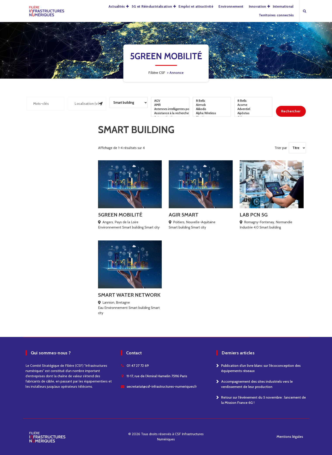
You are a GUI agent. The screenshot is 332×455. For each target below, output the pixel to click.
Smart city (152, 227)
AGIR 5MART (183, 214)
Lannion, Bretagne (116, 302)
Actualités (116, 6)
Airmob (212, 105)
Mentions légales (290, 437)
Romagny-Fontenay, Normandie (268, 222)
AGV (170, 101)
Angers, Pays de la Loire (120, 222)
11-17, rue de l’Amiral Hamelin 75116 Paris (157, 376)
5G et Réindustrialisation (152, 6)
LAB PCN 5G (254, 214)
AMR (170, 105)
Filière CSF (156, 73)
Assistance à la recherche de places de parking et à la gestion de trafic (170, 113)
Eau (100, 308)
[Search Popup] (304, 11)
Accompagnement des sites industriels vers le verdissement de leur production (257, 384)
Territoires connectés (276, 15)
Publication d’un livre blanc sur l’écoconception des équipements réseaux (261, 368)
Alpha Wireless (212, 113)
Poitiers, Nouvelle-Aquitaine (194, 222)
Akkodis (212, 109)
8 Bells (212, 101)
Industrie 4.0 (249, 227)
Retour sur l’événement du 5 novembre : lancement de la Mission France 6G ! (263, 400)
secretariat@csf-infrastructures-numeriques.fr (162, 386)
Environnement (230, 6)
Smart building (133, 227)
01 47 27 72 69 (138, 366)
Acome (253, 105)
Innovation (257, 6)
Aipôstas (253, 113)
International (283, 6)
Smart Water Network (129, 295)
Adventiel (253, 109)
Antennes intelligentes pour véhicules (170, 109)
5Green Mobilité (120, 214)
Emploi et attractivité (196, 6)
